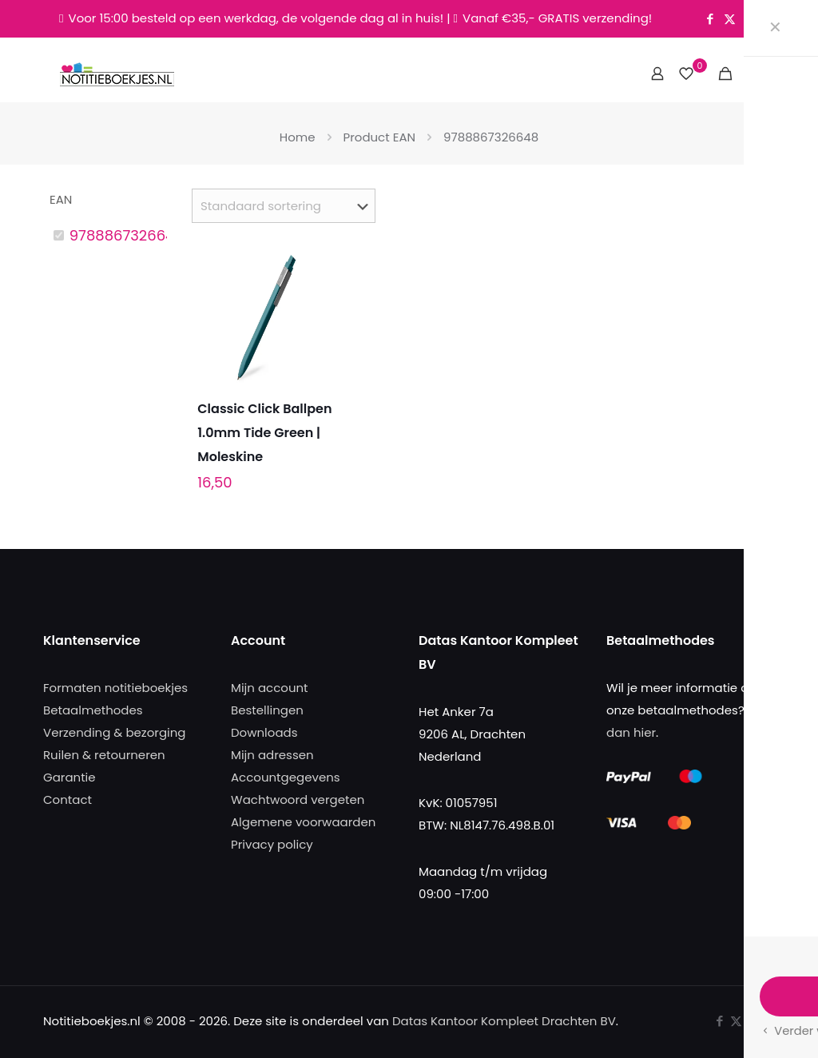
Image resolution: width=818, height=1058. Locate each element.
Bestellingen (267, 710)
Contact (67, 799)
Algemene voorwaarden (303, 821)
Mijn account (269, 687)
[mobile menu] (753, 73)
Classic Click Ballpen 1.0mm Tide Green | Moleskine (264, 433)
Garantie (69, 777)
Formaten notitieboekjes (115, 687)
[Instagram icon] (750, 18)
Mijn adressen (272, 754)
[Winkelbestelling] (283, 206)
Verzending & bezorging (114, 732)
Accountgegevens (285, 777)
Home (298, 137)
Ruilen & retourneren (104, 754)
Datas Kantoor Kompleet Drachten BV (504, 1020)
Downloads (264, 732)
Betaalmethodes (93, 710)
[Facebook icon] (710, 18)
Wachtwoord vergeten (297, 799)
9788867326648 (126, 235)
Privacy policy (272, 844)
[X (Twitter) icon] (730, 18)
